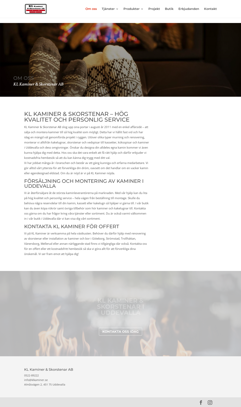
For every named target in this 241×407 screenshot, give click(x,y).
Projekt (154, 9)
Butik (169, 9)
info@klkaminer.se (36, 380)
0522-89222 (31, 375)
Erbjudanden (188, 9)
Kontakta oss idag (120, 331)
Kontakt (210, 9)
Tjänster (108, 9)
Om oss (91, 9)
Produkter (131, 9)
